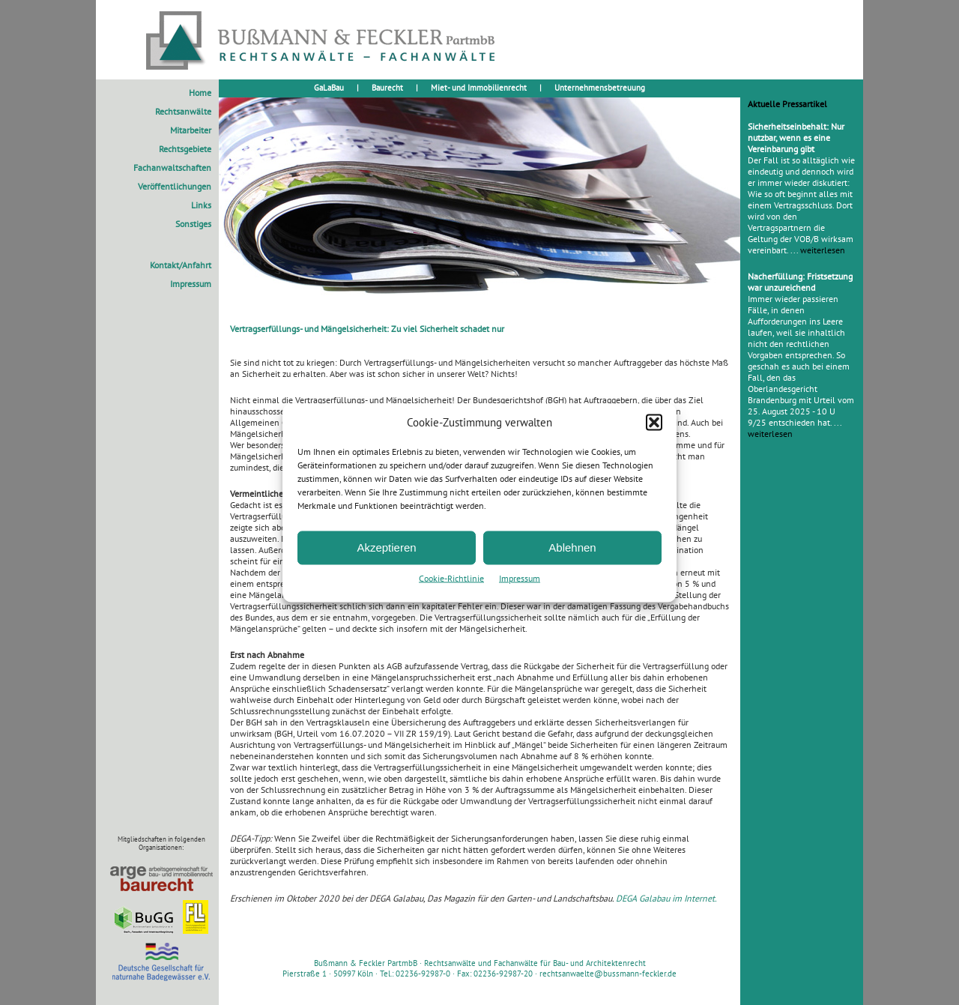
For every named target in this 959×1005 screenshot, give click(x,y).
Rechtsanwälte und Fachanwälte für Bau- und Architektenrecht (535, 963)
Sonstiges (193, 223)
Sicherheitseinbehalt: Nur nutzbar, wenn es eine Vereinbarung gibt (796, 137)
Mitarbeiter (190, 130)
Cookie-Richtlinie (451, 577)
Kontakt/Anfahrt (180, 265)
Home (200, 92)
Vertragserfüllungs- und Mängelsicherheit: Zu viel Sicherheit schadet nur (367, 328)
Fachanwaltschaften (172, 167)
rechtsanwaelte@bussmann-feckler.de (608, 973)
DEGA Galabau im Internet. (666, 898)
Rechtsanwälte (183, 111)
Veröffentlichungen (174, 186)
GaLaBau (329, 87)
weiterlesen (822, 250)
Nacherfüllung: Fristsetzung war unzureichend (800, 282)
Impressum (519, 577)
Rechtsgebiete (185, 148)
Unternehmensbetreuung (599, 87)
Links (201, 205)
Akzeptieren (386, 547)
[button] (654, 421)
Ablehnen (572, 547)
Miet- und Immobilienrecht (479, 87)
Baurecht (387, 87)
